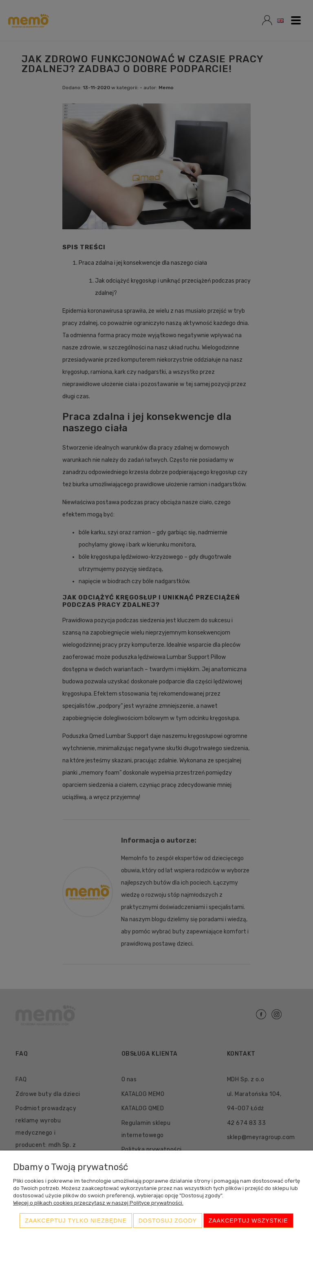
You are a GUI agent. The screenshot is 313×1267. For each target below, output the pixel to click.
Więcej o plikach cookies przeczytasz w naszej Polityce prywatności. (98, 1203)
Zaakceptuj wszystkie (248, 1220)
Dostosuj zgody (168, 1220)
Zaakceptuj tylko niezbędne (76, 1220)
